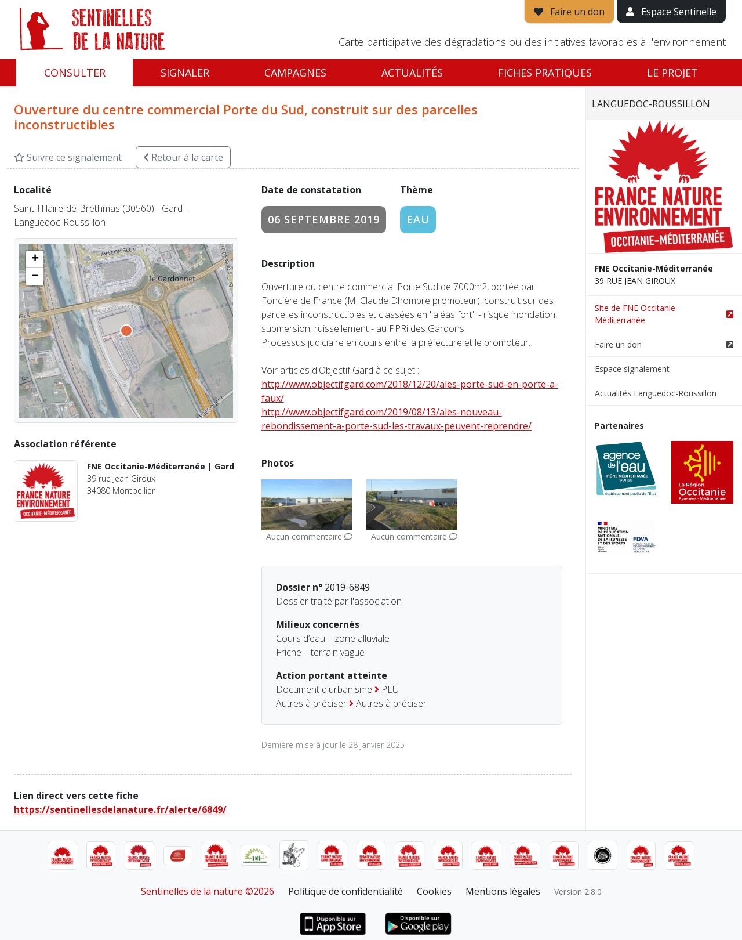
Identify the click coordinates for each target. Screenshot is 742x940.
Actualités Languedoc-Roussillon (655, 393)
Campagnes (295, 72)
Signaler (185, 72)
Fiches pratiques (545, 72)
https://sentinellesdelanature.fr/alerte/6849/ (120, 809)
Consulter (75, 72)
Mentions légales (502, 891)
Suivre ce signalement (68, 157)
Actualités (412, 72)
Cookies (434, 891)
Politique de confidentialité (345, 891)
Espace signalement (632, 368)
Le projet (672, 72)
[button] (34, 259)
